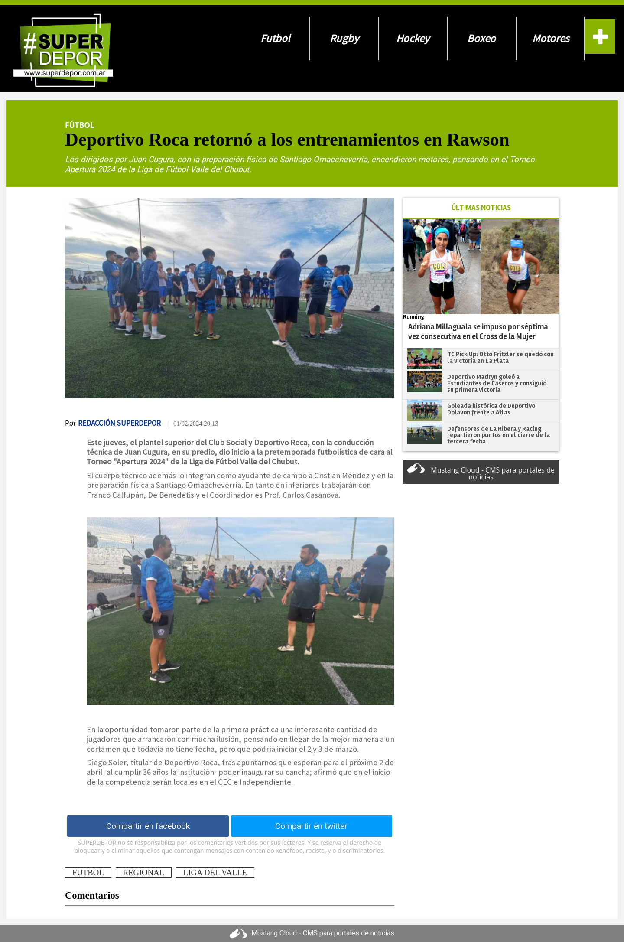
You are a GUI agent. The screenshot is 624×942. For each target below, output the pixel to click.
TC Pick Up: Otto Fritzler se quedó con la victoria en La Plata (500, 357)
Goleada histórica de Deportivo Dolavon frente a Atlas (491, 409)
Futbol (275, 38)
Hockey (412, 38)
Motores (550, 38)
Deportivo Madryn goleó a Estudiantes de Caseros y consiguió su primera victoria (496, 383)
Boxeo (481, 38)
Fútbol (79, 125)
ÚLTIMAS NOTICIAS (481, 208)
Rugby (344, 38)
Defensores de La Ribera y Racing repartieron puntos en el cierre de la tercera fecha (498, 435)
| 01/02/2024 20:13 (192, 423)
